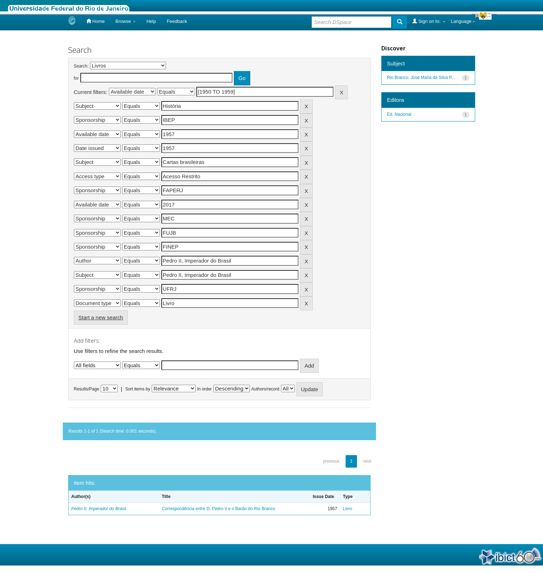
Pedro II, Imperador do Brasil (98, 508)
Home (95, 21)
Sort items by (137, 389)
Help (151, 21)
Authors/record (265, 389)
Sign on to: (428, 21)
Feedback (177, 21)
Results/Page (86, 389)
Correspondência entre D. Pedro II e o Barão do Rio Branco (218, 508)
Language (463, 21)
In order (204, 389)
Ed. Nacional (399, 114)
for (76, 78)
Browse (125, 21)
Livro (347, 508)
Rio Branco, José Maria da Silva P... (421, 77)
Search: (81, 66)
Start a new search (101, 317)
